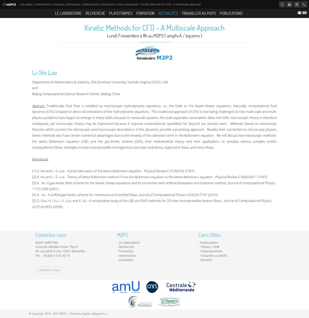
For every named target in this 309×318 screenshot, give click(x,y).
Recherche (95, 13)
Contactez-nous (48, 270)
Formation (145, 13)
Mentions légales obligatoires (88, 313)
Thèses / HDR (210, 247)
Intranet (206, 260)
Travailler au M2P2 (199, 13)
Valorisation (127, 256)
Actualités (26, 4)
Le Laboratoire (68, 13)
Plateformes (120, 13)
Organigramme (211, 251)
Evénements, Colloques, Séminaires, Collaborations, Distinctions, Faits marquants (86, 4)
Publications (231, 13)
